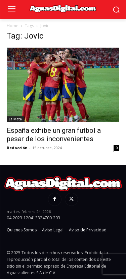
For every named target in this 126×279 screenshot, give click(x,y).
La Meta (15, 119)
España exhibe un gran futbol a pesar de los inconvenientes (54, 134)
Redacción (17, 147)
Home (12, 26)
